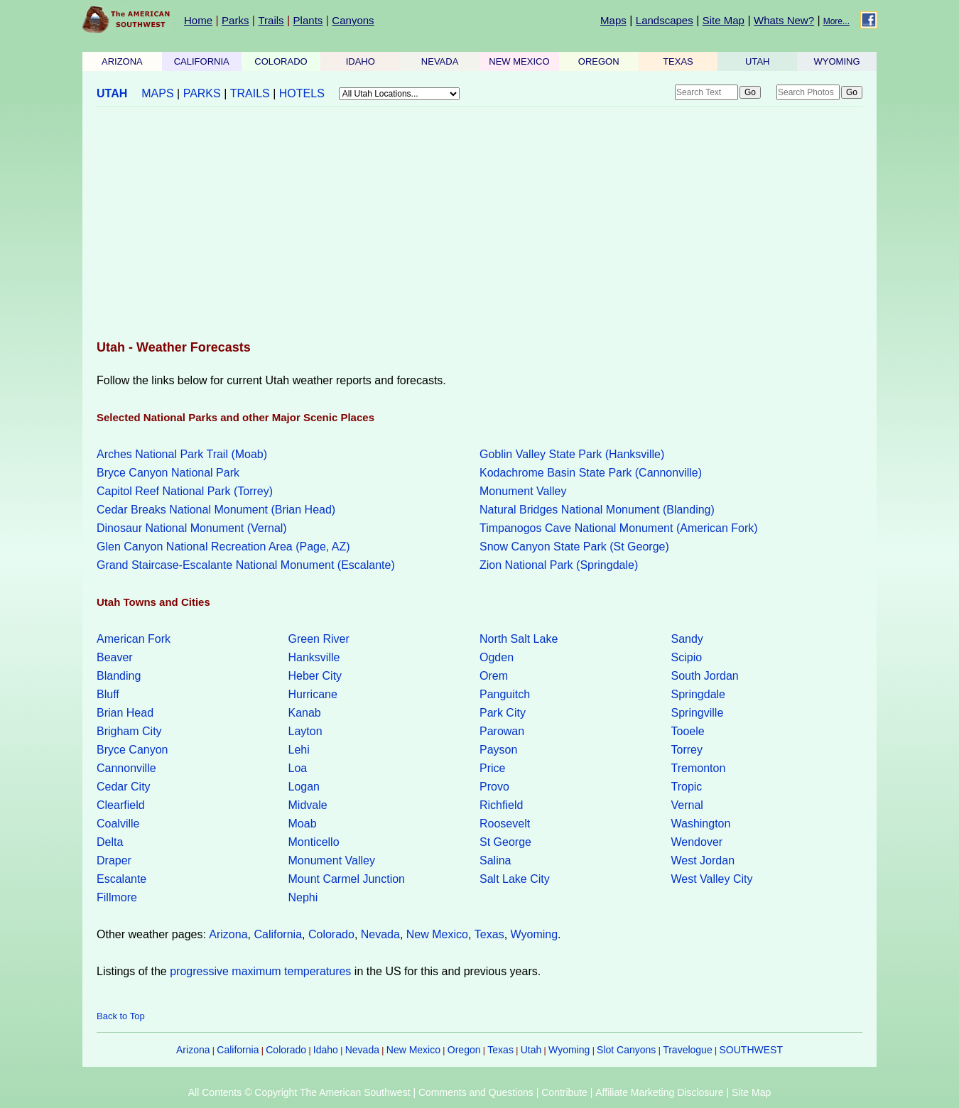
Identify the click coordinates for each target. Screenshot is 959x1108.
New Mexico (437, 934)
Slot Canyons (626, 1049)
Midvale (307, 805)
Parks (235, 20)
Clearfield (121, 805)
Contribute (564, 1092)
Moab (302, 824)
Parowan (501, 731)
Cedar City (124, 787)
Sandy (687, 639)
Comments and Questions (475, 1092)
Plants (308, 20)
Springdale (698, 694)
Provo (494, 787)
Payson (498, 750)
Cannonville (126, 768)
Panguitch (504, 694)
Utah (531, 1049)
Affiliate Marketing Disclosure (659, 1092)
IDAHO (360, 61)
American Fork (133, 639)
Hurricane (312, 694)
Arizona (228, 934)
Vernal (687, 805)
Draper (114, 860)
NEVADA (440, 61)
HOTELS (302, 93)
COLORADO (280, 61)
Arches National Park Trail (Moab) (182, 454)
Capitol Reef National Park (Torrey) (185, 491)
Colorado (331, 934)
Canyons (353, 20)
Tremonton (698, 768)
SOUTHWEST (751, 1049)
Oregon (464, 1049)
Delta (110, 842)
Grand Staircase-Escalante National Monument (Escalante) (246, 565)
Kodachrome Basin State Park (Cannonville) (590, 473)
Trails (270, 20)
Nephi (303, 897)
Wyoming (534, 934)
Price (492, 768)
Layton (305, 731)
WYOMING (837, 61)
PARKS (202, 93)
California (278, 934)
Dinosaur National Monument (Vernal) (192, 528)
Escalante (121, 879)
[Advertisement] (479, 224)
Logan (304, 787)
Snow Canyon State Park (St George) (574, 547)
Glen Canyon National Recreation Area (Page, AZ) (223, 547)
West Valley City (712, 879)
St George (505, 842)
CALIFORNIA (201, 61)
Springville (697, 713)
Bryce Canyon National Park (168, 473)
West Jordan (703, 860)
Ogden (496, 657)
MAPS (157, 93)
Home (198, 20)
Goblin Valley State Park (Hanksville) (571, 454)
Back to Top (121, 1016)
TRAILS (250, 93)
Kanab (304, 713)
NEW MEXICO (519, 61)
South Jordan (705, 676)
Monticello (314, 842)
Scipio (687, 657)
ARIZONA (122, 61)
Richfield (501, 805)
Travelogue (688, 1049)
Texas (489, 934)
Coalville (118, 824)
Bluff (108, 694)
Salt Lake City (514, 879)
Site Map (723, 20)
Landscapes (664, 20)
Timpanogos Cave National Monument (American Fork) (618, 528)
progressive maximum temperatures (260, 971)
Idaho (325, 1049)
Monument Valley (522, 491)
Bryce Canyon (132, 750)
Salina (495, 860)
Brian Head (125, 713)
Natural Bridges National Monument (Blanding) (597, 510)
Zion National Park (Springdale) (558, 565)
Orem (493, 676)
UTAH (757, 61)
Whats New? (784, 20)
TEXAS (678, 61)
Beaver (115, 657)
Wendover (697, 842)
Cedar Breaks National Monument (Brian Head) (216, 510)
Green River (319, 639)
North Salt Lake (518, 639)
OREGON (598, 61)
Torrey (687, 750)
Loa (298, 768)
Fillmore (117, 897)
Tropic (687, 787)
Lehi (299, 750)
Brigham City (129, 731)
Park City (502, 713)
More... (836, 21)
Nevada (380, 934)
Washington (701, 824)
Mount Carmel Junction (347, 879)
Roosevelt (504, 824)
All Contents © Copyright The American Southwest (299, 1092)
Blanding (119, 676)
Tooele (688, 731)
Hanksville (314, 657)
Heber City (315, 676)
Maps (613, 20)
